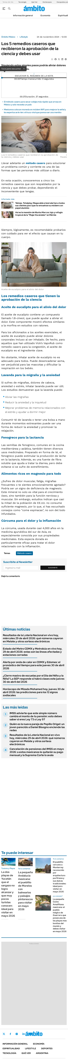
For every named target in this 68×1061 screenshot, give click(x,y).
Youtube (30, 1034)
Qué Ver (34, 2)
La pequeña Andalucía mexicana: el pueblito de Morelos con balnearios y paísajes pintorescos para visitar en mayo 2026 (25, 891)
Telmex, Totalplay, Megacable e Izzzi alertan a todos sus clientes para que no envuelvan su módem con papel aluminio (40, 205)
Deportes (46, 1048)
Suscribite (53, 568)
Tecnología (22, 2)
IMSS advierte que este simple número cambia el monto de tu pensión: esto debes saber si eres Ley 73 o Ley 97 (36, 716)
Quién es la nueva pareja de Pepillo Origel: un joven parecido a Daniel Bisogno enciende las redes (37, 727)
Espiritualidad (11, 1048)
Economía (45, 15)
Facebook (10, 1034)
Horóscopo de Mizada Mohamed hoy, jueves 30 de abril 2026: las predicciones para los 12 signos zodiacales (34, 692)
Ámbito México (8, 37)
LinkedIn (23, 1034)
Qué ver (26, 1053)
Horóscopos (47, 2)
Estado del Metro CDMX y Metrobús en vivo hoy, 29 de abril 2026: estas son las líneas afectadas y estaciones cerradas (32, 652)
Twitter (4, 1034)
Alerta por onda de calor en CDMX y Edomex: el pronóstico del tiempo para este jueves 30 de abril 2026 (33, 665)
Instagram (17, 1034)
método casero (35, 163)
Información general (23, 15)
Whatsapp (38, 1034)
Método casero (24, 553)
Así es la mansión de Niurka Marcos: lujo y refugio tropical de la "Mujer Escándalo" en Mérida (39, 213)
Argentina (42, 1053)
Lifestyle (24, 37)
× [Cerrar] (24, 68)
